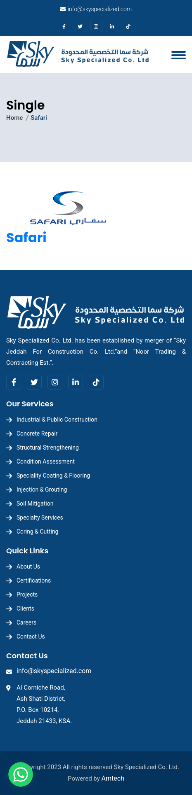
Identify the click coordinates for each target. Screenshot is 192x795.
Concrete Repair (37, 433)
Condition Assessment (46, 461)
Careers (26, 622)
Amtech (113, 778)
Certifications (34, 580)
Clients (25, 608)
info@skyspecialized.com (100, 9)
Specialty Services (40, 517)
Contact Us (31, 636)
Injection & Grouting (42, 489)
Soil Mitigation (35, 503)
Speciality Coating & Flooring (53, 475)
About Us (28, 566)
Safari (26, 237)
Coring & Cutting (37, 531)
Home (14, 117)
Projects (27, 594)
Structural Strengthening (48, 447)
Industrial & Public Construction (57, 419)
